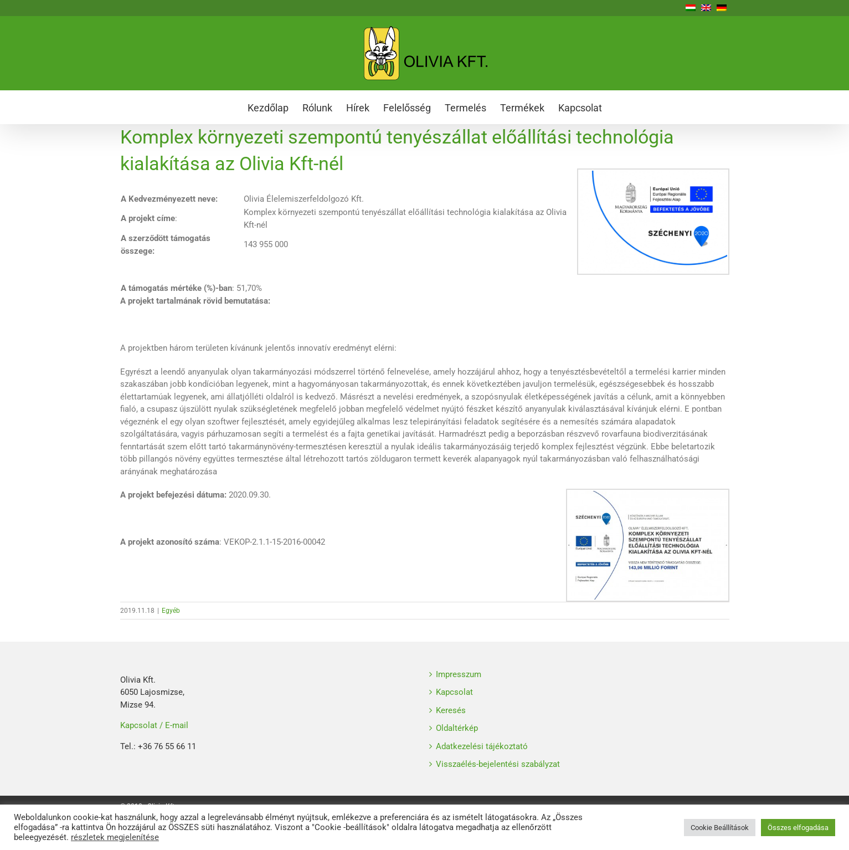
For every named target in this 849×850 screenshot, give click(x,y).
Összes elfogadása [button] (798, 827)
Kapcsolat (454, 692)
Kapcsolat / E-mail (154, 725)
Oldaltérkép (457, 728)
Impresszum (458, 674)
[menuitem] (275, 107)
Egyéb (171, 611)
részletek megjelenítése (115, 837)
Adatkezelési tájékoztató (482, 746)
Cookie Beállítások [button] (720, 827)
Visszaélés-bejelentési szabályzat (498, 764)
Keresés (451, 710)
